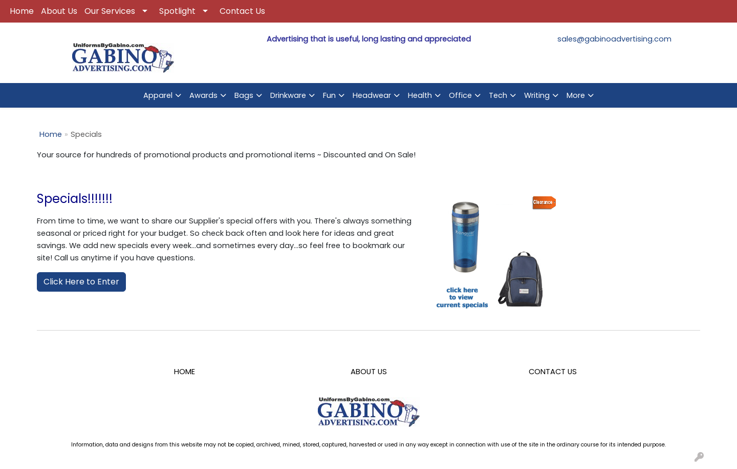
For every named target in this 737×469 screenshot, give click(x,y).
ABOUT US (369, 371)
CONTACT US (553, 371)
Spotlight (177, 11)
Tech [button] (498, 95)
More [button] (576, 95)
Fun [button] (329, 95)
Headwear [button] (372, 95)
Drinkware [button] (288, 95)
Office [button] (460, 95)
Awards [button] (203, 95)
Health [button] (420, 95)
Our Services (109, 11)
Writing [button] (537, 95)
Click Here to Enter (81, 282)
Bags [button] (243, 95)
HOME (184, 371)
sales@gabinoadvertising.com (614, 39)
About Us (59, 11)
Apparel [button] (157, 95)
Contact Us (242, 11)
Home (22, 11)
